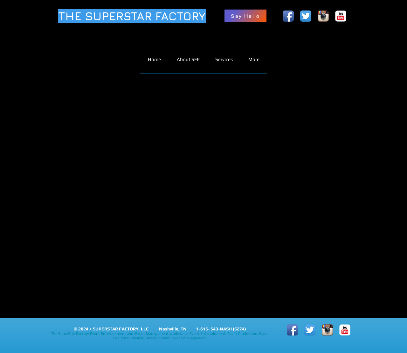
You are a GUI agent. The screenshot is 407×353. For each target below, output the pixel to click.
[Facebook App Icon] (288, 16)
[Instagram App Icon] (323, 16)
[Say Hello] (245, 16)
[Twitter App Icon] (305, 16)
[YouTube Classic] (340, 16)
